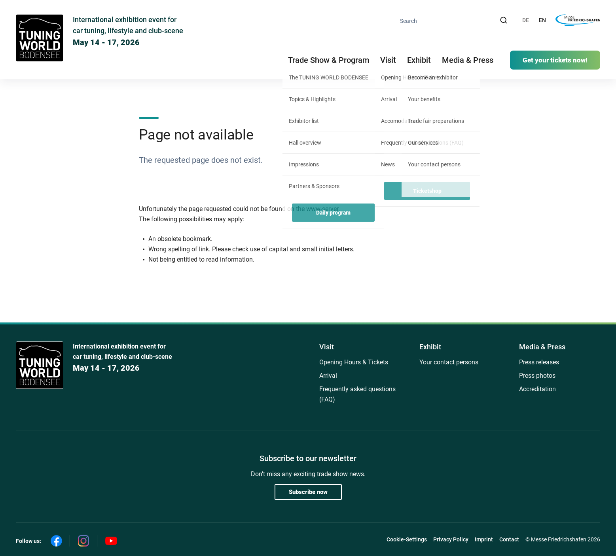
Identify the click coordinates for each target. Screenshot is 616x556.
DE (525, 20)
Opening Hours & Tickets (353, 362)
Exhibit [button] (419, 60)
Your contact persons (448, 362)
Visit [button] (388, 60)
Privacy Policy (450, 539)
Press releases (539, 362)
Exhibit (430, 347)
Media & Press (467, 60)
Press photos (537, 375)
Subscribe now (308, 492)
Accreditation (537, 389)
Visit (326, 347)
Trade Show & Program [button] (328, 60)
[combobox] (453, 20)
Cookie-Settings (407, 539)
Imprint (484, 539)
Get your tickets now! (555, 60)
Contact (509, 539)
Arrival (328, 375)
